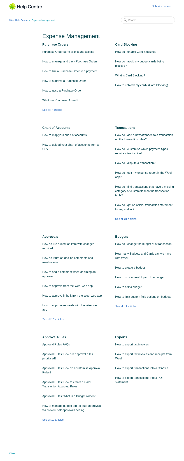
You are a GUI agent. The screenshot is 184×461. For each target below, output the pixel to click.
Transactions (125, 128)
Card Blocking (126, 44)
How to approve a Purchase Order (64, 80)
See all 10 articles (53, 419)
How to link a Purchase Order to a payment (69, 71)
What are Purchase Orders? (60, 100)
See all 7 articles (52, 109)
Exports (121, 337)
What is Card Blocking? (130, 75)
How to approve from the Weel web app (67, 285)
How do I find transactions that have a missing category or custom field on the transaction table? (144, 191)
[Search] (148, 20)
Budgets (121, 236)
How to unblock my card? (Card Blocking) (141, 85)
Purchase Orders (55, 44)
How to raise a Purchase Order (62, 90)
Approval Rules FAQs (56, 344)
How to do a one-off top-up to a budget (139, 277)
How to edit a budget (128, 287)
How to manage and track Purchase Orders (70, 61)
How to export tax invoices (132, 344)
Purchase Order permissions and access (68, 51)
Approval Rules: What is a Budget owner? (69, 396)
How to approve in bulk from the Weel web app (72, 295)
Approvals (50, 236)
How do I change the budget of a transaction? (144, 243)
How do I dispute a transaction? (135, 163)
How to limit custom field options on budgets (143, 296)
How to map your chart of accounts (64, 135)
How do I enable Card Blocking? (135, 51)
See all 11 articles (125, 306)
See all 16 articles (53, 319)
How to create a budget (130, 267)
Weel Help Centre (18, 20)
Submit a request (161, 6)
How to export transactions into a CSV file (141, 368)
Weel (12, 453)
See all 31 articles (125, 218)
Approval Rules (54, 337)
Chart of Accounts (56, 128)
